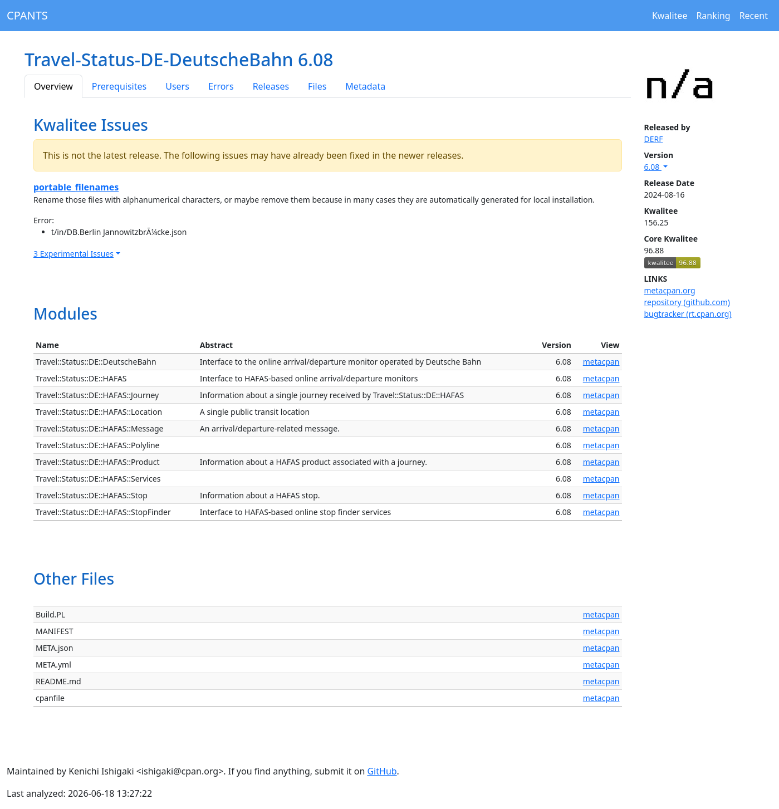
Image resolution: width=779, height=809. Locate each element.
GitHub (381, 771)
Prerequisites (119, 86)
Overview (53, 86)
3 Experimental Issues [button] (73, 253)
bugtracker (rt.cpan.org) (688, 313)
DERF (653, 139)
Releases (271, 86)
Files (317, 86)
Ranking (713, 15)
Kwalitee (670, 15)
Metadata (365, 86)
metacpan (601, 361)
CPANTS (27, 15)
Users (177, 86)
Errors (221, 86)
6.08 (653, 166)
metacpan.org (669, 290)
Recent (753, 15)
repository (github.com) (687, 302)
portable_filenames (76, 187)
